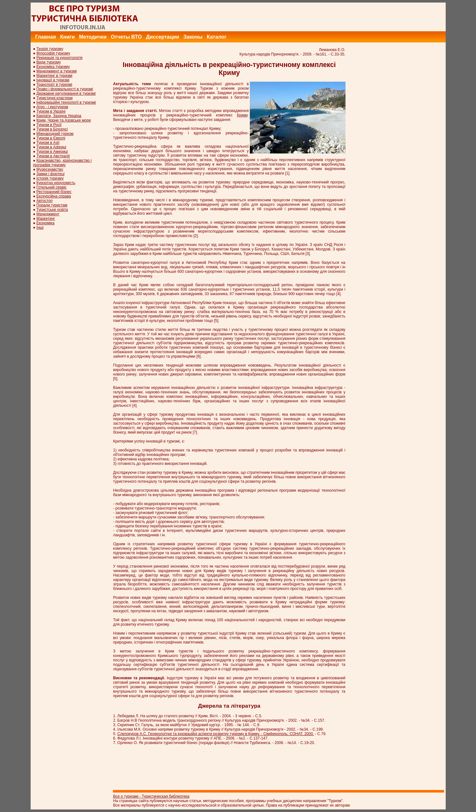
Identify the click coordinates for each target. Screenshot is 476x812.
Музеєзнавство (49, 169)
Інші (39, 227)
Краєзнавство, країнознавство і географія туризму (62, 162)
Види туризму (48, 62)
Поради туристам (51, 205)
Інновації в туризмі (52, 80)
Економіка (45, 223)
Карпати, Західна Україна (58, 116)
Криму (242, 115)
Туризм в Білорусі (52, 129)
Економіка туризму (53, 66)
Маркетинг (45, 218)
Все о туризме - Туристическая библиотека (151, 796)
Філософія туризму (53, 53)
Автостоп (44, 200)
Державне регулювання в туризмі (66, 93)
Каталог (217, 37)
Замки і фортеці (50, 174)
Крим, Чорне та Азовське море (63, 120)
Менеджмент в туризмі (56, 71)
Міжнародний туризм (54, 133)
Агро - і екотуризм (52, 107)
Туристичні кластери (54, 98)
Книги (67, 37)
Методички (93, 37)
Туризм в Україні (50, 111)
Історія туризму (49, 178)
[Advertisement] (329, 17)
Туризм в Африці (51, 147)
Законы (193, 37)
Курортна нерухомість (55, 183)
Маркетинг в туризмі (54, 75)
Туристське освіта (52, 209)
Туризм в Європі (50, 138)
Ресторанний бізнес (53, 192)
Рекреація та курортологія (59, 58)
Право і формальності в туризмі (64, 89)
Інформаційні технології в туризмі (66, 102)
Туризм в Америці (52, 151)
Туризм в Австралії (53, 156)
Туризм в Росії (49, 125)
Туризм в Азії (47, 142)
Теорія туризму (49, 49)
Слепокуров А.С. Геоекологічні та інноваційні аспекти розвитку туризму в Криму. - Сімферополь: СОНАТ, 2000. (215, 734)
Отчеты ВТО (126, 37)
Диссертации (162, 37)
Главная (45, 37)
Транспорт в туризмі (54, 84)
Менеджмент (47, 214)
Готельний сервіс (51, 187)
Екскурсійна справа (53, 196)
